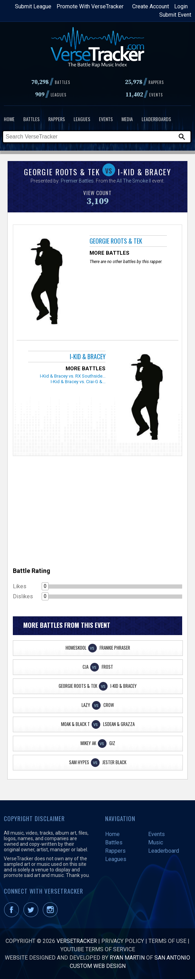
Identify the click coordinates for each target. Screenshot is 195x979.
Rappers (56, 119)
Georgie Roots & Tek (116, 240)
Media (127, 119)
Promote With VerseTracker (90, 6)
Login (181, 6)
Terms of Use (167, 941)
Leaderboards (156, 119)
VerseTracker (77, 941)
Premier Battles (77, 181)
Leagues (82, 119)
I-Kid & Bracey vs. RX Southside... (72, 376)
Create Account (150, 6)
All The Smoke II (134, 181)
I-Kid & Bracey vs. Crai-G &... (78, 381)
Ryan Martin (127, 957)
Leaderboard (163, 850)
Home (9, 119)
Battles (31, 119)
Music (155, 842)
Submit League (33, 6)
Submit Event (175, 14)
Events (106, 119)
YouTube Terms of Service (97, 949)
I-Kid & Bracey (87, 356)
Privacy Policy (122, 941)
